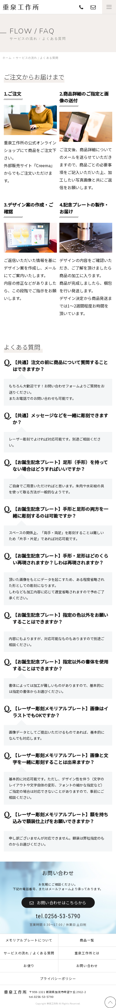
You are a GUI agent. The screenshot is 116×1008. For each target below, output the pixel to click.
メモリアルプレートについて (29, 940)
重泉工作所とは (87, 953)
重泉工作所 (21, 7)
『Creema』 (43, 165)
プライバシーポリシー (58, 978)
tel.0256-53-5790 (58, 916)
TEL (93, 7)
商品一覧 (87, 940)
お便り (29, 965)
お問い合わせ (87, 965)
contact (81, 7)
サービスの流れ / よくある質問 (29, 953)
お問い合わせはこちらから (61, 903)
